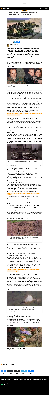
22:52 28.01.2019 (10, 16)
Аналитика (29, 367)
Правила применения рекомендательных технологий (36, 379)
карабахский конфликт (24, 351)
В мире (24, 367)
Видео (45, 367)
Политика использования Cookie (19, 379)
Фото (34, 367)
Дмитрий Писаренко (16, 351)
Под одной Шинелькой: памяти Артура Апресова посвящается (22, 85)
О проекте (3, 378)
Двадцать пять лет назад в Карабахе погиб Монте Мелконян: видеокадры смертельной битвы (22, 308)
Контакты (16, 378)
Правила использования (9, 378)
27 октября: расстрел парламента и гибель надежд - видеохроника (23, 162)
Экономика (13, 367)
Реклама (20, 378)
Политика (19, 367)
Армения (8, 367)
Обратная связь (4, 381)
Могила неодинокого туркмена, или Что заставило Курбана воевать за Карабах (22, 237)
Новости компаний (32, 378)
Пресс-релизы (25, 378)
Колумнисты (9, 351)
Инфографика (40, 367)
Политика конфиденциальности (7, 379)
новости (3, 367)
